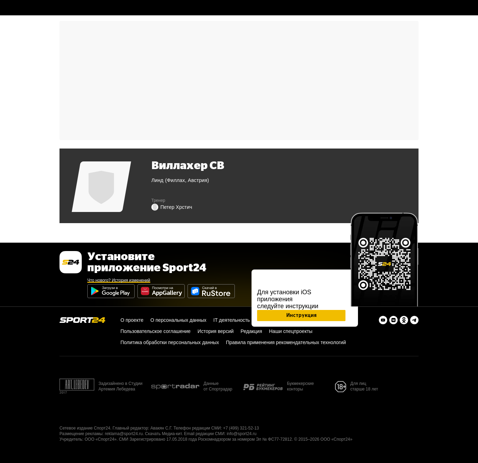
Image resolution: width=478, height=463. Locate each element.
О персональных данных (178, 320)
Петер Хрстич (171, 207)
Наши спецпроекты (290, 331)
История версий (216, 331)
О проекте (131, 320)
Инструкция (301, 315)
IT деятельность (231, 320)
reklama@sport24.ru (124, 433)
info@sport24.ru (242, 433)
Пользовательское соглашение (155, 331)
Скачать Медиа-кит (163, 433)
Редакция (251, 331)
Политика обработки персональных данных (169, 342)
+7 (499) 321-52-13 (241, 428)
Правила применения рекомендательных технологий (286, 342)
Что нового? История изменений (118, 280)
